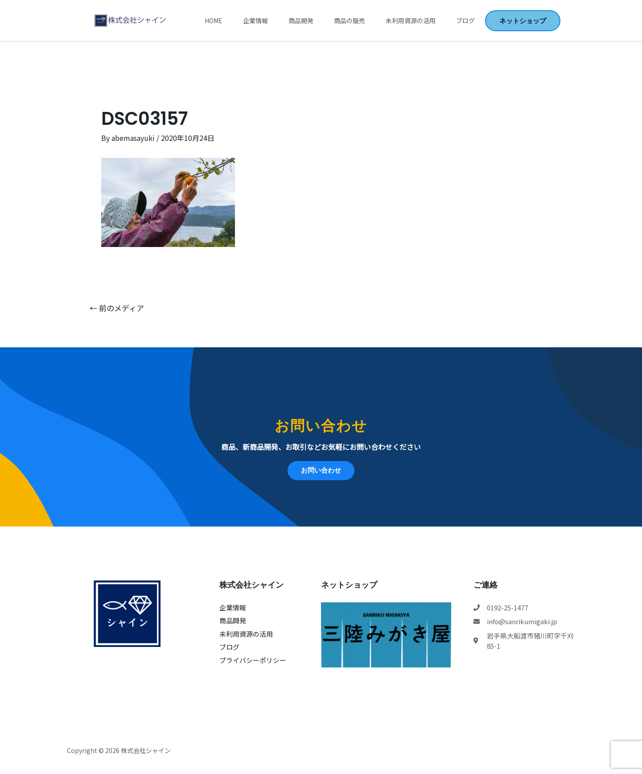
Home (213, 20)
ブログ (465, 20)
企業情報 (255, 20)
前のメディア (117, 307)
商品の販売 (349, 20)
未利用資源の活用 (411, 20)
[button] (522, 20)
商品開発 (300, 20)
